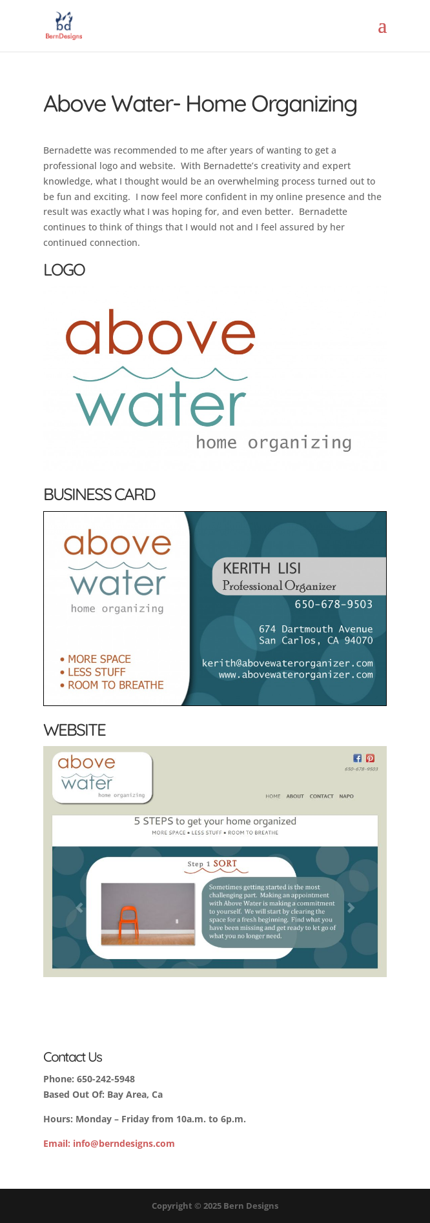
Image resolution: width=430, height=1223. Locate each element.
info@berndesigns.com (109, 1143)
